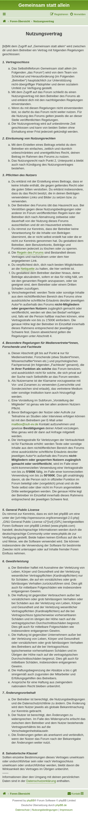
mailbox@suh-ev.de (24, 424)
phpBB (30, 800)
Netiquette (27, 268)
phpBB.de (61, 805)
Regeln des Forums (30, 252)
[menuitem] (78, 14)
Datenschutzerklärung (41, 781)
